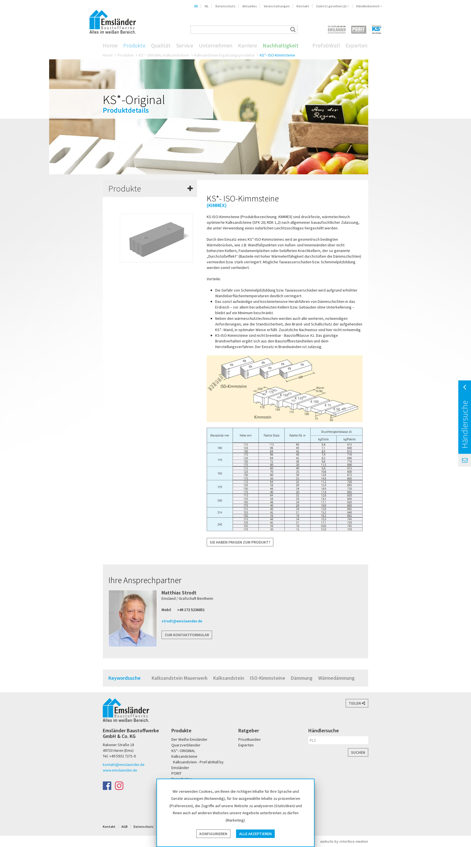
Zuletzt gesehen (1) (332, 6)
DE (196, 6)
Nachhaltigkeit (280, 45)
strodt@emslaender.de (182, 621)
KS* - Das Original (377, 29)
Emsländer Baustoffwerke (113, 22)
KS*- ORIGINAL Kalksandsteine (164, 55)
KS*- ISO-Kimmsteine (277, 55)
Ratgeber (248, 730)
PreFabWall (326, 45)
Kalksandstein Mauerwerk (180, 678)
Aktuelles (249, 6)
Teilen (357, 703)
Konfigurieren (213, 833)
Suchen (358, 752)
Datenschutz (225, 6)
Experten (356, 45)
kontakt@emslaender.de (124, 764)
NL (207, 6)
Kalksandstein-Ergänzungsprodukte (224, 55)
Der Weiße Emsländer (337, 29)
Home (110, 45)
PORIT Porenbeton (358, 29)
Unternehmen (215, 45)
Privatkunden (249, 739)
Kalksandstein (228, 678)
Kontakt (302, 6)
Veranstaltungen (277, 6)
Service (184, 45)
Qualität (161, 45)
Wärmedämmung (336, 678)
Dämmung (302, 678)
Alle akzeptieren (255, 833)
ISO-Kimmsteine (267, 678)
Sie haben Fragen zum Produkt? (240, 542)
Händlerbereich (369, 6)
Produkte (134, 45)
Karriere (247, 45)
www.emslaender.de (120, 770)
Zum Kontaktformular (187, 634)
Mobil (166, 609)
